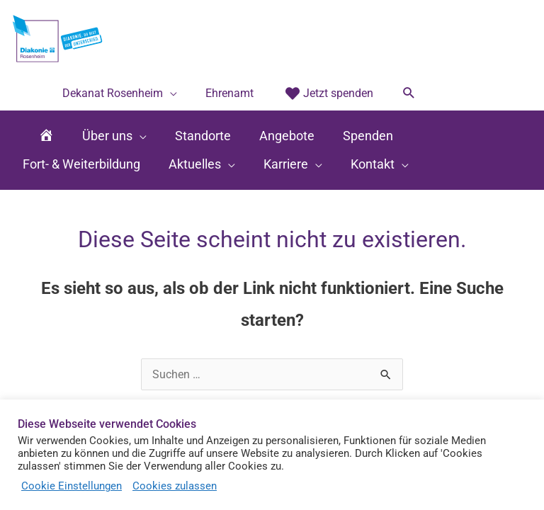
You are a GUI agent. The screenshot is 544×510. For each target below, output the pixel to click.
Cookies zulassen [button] (174, 486)
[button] (409, 87)
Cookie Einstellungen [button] (71, 486)
